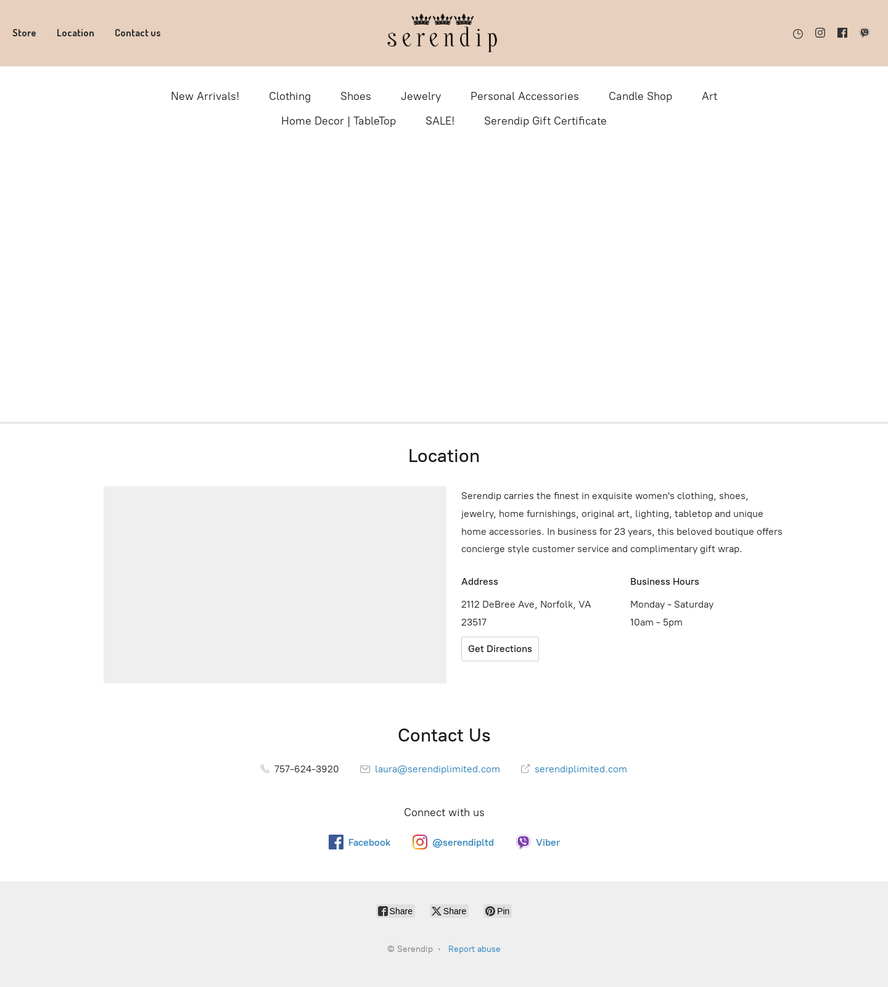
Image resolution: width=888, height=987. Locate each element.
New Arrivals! (205, 96)
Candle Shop (640, 96)
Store (24, 33)
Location (75, 33)
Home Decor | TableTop (338, 121)
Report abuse (474, 949)
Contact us (138, 33)
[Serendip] (444, 33)
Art (709, 96)
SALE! (440, 121)
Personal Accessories (525, 96)
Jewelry (421, 96)
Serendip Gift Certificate (545, 121)
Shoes (355, 96)
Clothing (290, 96)
